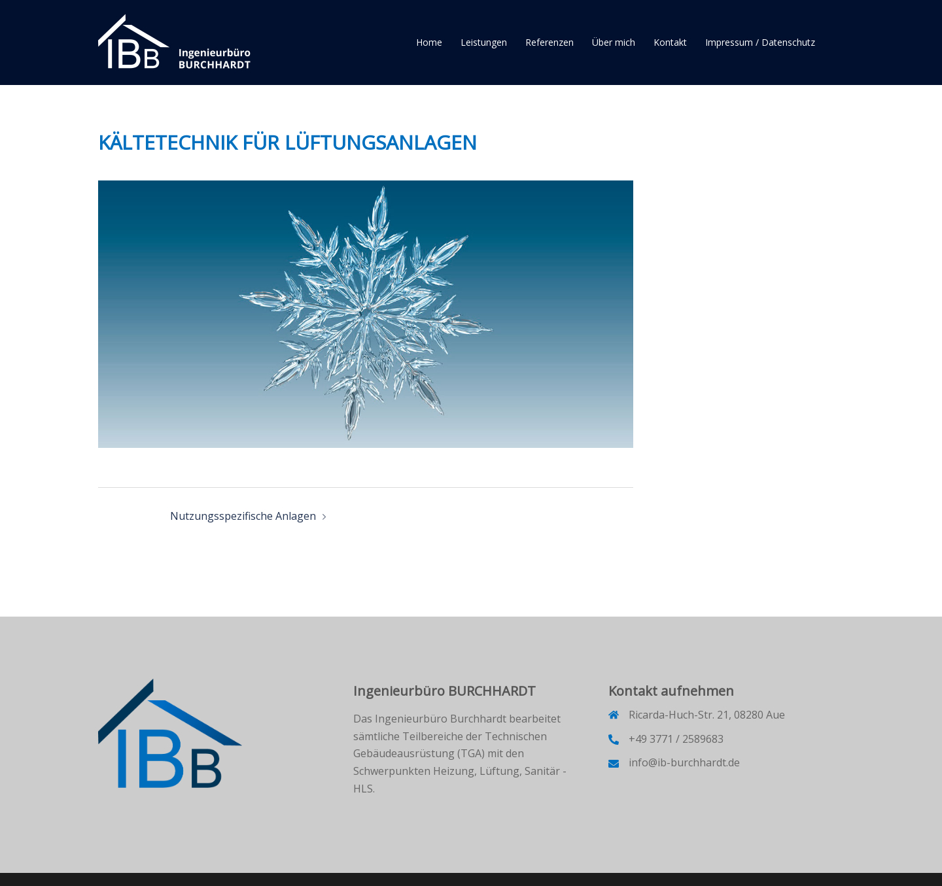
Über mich (613, 42)
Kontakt (670, 42)
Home (429, 42)
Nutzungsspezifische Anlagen (243, 516)
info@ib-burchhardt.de (684, 762)
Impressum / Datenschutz (760, 42)
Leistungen (484, 42)
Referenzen (549, 42)
